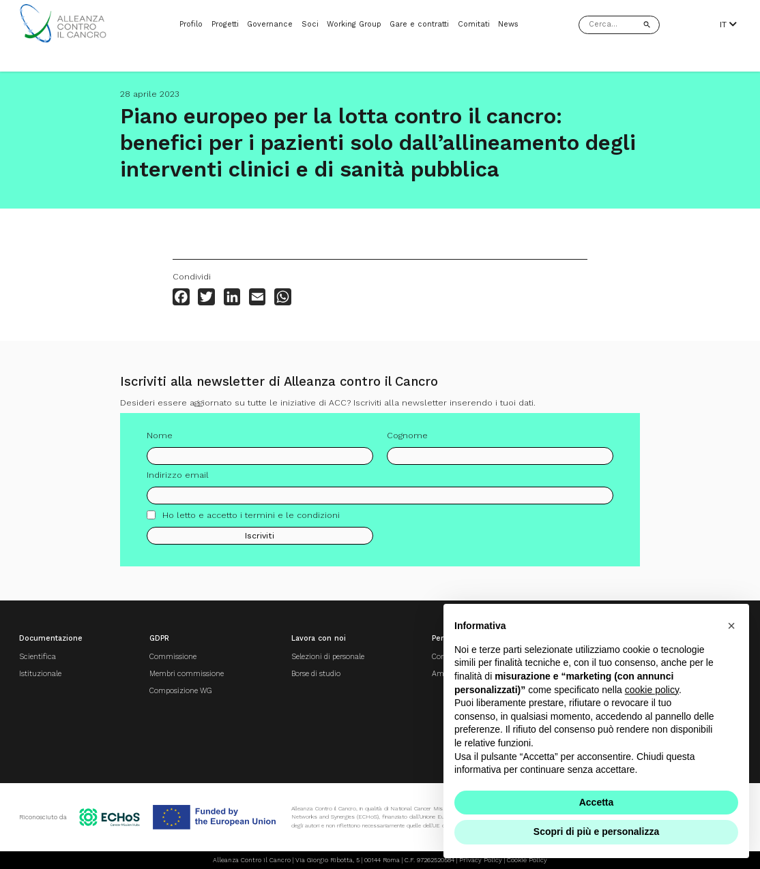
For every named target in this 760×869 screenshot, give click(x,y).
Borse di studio (315, 673)
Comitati (474, 24)
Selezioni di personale (327, 656)
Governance (270, 24)
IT (728, 24)
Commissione (172, 656)
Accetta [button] (596, 802)
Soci (310, 24)
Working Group (354, 24)
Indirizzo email (178, 480)
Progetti (225, 24)
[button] (731, 626)
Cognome (407, 440)
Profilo (191, 24)
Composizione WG (180, 690)
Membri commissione (186, 673)
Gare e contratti (419, 24)
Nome (160, 440)
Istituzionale (40, 673)
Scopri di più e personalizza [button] (596, 831)
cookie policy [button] (652, 689)
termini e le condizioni (292, 520)
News (508, 24)
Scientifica (37, 656)
